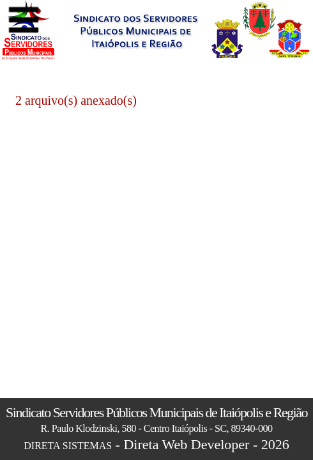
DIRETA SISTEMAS (68, 445)
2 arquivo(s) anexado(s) (76, 100)
